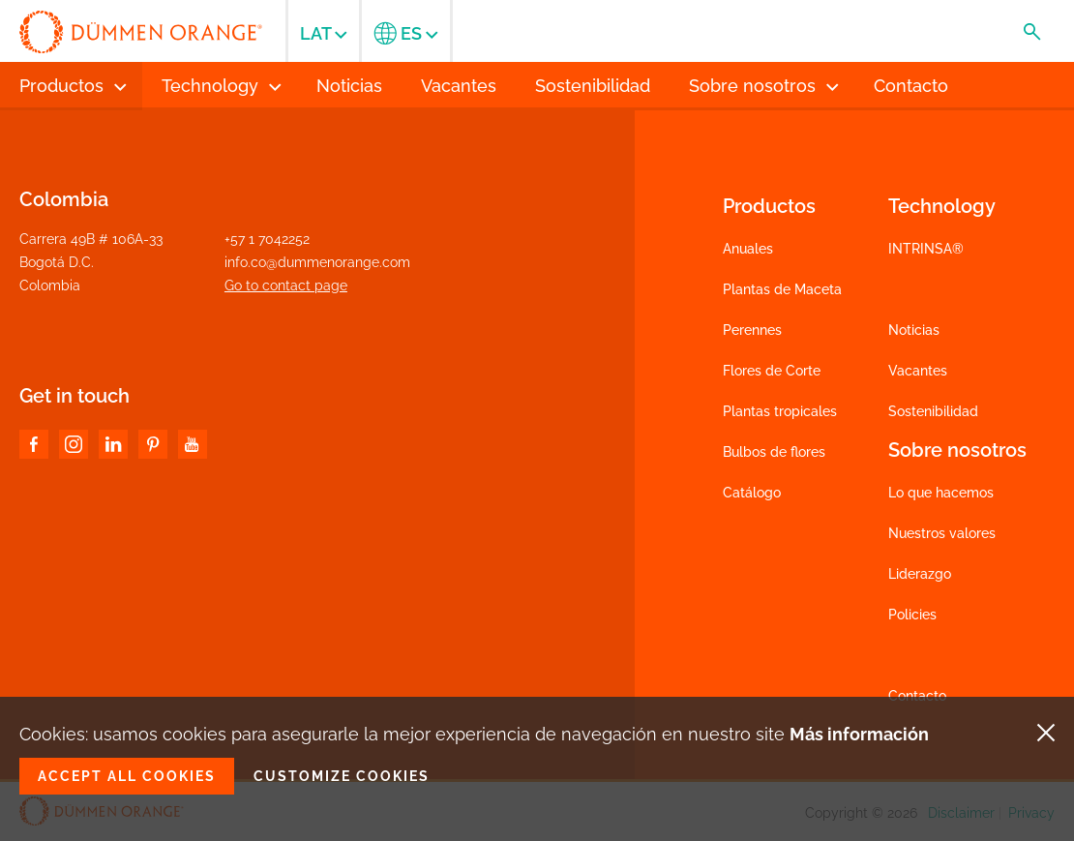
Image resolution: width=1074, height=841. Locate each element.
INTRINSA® (926, 248)
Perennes (752, 330)
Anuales (748, 248)
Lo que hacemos (941, 492)
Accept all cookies (127, 776)
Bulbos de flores (774, 452)
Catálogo (752, 492)
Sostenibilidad (933, 411)
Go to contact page (285, 285)
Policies (912, 614)
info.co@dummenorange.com (317, 262)
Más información (859, 734)
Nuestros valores (942, 533)
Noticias (914, 330)
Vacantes (917, 370)
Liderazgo (919, 574)
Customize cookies (342, 776)
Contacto (917, 696)
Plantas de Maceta (782, 289)
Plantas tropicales (780, 411)
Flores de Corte (771, 370)
